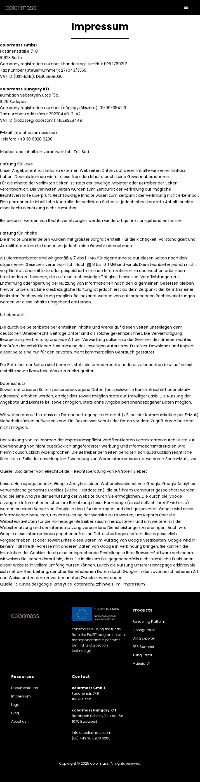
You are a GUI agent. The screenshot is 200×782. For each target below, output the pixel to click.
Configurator (144, 630)
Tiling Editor (142, 655)
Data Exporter (144, 638)
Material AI (141, 663)
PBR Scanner (143, 646)
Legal (15, 704)
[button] (186, 7)
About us (18, 721)
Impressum (21, 696)
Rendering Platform (149, 621)
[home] (21, 7)
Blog (15, 713)
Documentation (24, 687)
